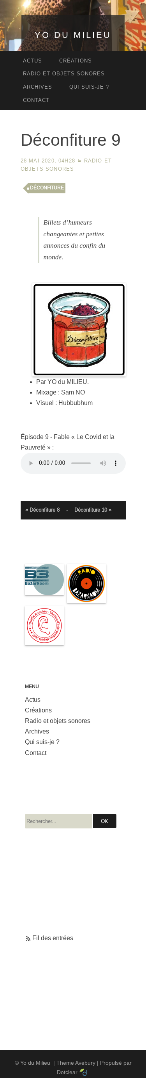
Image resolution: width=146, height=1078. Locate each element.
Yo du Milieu (73, 35)
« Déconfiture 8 (42, 510)
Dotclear (67, 1072)
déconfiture (47, 188)
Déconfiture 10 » (92, 510)
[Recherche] (58, 821)
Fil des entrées (52, 938)
